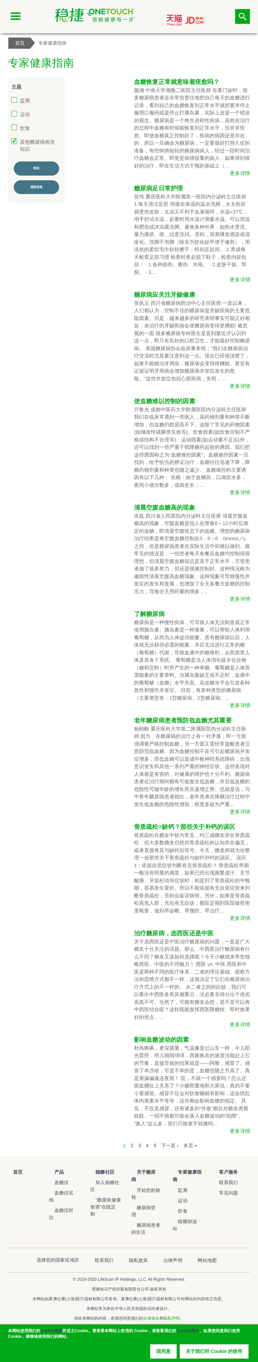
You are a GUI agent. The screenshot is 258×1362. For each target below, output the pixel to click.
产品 (53, 1171)
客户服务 (223, 1171)
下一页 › (169, 1145)
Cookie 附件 (187, 1332)
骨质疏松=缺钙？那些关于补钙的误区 (184, 827)
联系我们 (223, 1182)
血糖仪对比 (61, 1203)
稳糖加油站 (185, 1213)
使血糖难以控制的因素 (164, 401)
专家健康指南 (187, 1171)
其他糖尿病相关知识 (37, 145)
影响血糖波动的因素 (161, 1039)
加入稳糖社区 (104, 1182)
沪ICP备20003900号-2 (129, 1309)
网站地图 (186, 1241)
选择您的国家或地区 (78, 1241)
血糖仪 (56, 1182)
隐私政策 (138, 1241)
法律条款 (151, 1300)
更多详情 (240, 173)
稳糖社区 (100, 1171)
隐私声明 (172, 1300)
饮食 (25, 128)
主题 (16, 87)
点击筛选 (242, 16)
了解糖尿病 (149, 614)
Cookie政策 (51, 1332)
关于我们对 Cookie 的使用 (214, 1353)
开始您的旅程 (145, 1182)
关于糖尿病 (143, 1171)
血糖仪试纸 (61, 1192)
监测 (25, 100)
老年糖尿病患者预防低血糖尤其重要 (183, 720)
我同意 (163, 1353)
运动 (25, 114)
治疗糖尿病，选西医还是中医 (173, 933)
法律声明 (162, 1241)
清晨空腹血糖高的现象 (164, 507)
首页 (12, 1171)
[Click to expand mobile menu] (15, 16)
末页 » (190, 1145)
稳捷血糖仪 (17, 1186)
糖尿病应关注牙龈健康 (164, 294)
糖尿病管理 (143, 1192)
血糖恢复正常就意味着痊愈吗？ (177, 82)
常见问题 (223, 1192)
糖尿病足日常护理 (158, 188)
